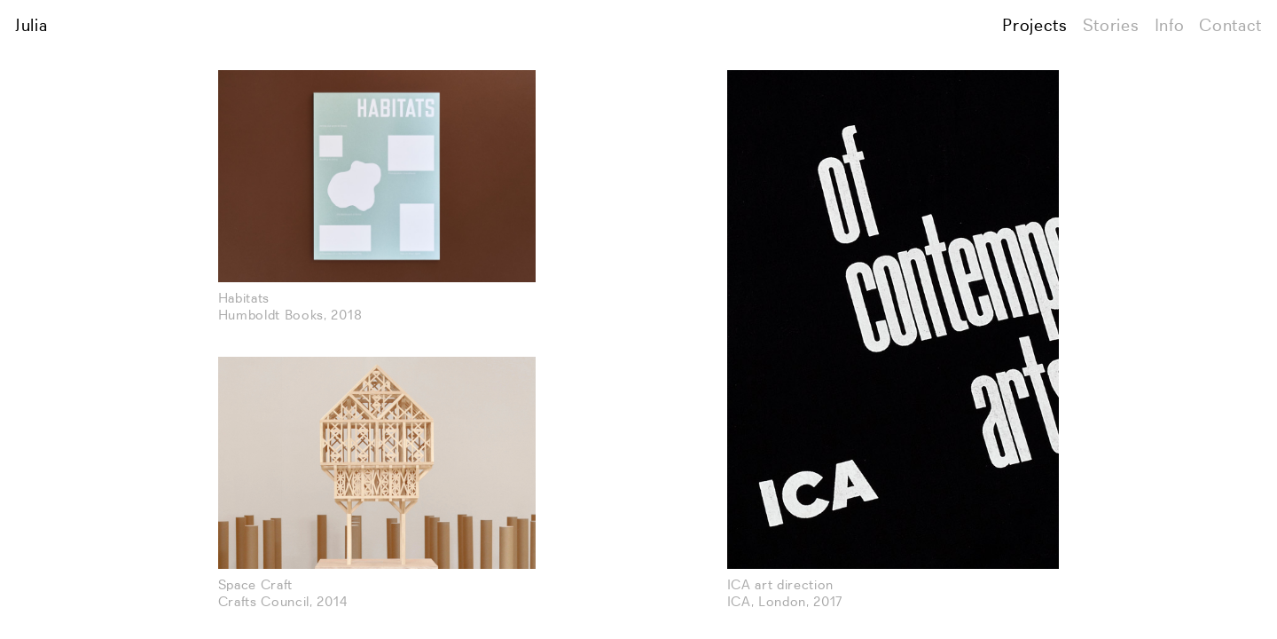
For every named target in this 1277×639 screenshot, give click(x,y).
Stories (1111, 27)
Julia (31, 27)
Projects (1034, 27)
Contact (1230, 27)
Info (1170, 27)
